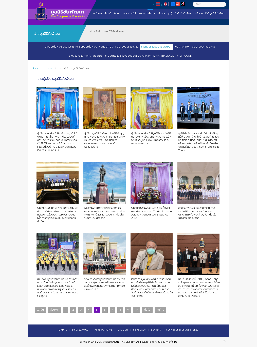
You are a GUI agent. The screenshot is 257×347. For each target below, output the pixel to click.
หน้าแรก (97, 13)
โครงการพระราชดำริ (125, 13)
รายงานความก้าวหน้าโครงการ (86, 56)
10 (136, 310)
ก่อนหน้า (54, 310)
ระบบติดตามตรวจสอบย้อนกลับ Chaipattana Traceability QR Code (148, 56)
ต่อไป (147, 310)
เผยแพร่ (142, 13)
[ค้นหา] (209, 4)
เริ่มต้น (40, 310)
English (123, 329)
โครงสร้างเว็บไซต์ (103, 329)
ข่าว (150, 13)
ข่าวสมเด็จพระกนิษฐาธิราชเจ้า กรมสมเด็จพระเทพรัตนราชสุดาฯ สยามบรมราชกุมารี (91, 47)
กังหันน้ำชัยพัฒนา (184, 13)
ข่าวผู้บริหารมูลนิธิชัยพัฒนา (156, 47)
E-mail (63, 329)
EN (162, 5)
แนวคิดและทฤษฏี (163, 13)
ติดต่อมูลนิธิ (139, 329)
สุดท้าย (160, 310)
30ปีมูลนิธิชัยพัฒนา (216, 13)
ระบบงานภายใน (80, 329)
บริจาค (199, 13)
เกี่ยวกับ (108, 13)
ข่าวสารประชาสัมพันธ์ (204, 47)
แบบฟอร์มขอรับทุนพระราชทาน (182, 329)
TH (154, 5)
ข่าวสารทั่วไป (181, 47)
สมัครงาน (156, 329)
